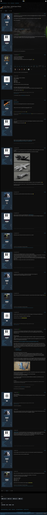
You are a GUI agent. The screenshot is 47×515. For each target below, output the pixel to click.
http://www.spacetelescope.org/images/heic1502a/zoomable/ (23, 247)
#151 (45, 252)
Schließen (45, 513)
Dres (24, 66)
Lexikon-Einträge (4, 50)
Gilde (7, 504)
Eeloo (29, 66)
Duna (22, 66)
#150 (45, 233)
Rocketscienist (23, 95)
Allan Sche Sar (23, 386)
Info (13, 504)
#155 (45, 329)
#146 (45, 119)
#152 (45, 272)
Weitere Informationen (40, 513)
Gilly (19, 66)
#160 (45, 471)
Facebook (17, 348)
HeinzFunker (22, 29)
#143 (45, 54)
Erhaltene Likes (4, 86)
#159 (45, 450)
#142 (45, 34)
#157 (45, 409)
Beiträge (3, 68)
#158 (45, 430)
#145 (45, 100)
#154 (45, 312)
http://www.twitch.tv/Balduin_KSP (26, 113)
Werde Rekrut (16, 93)
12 (9, 10)
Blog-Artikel (3, 70)
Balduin (6, 7)
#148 (45, 192)
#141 (45, 13)
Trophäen (3, 67)
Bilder (3, 69)
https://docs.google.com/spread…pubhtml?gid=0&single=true (28, 341)
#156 (45, 392)
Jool (26, 66)
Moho (15, 66)
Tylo (36, 65)
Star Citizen (3, 504)
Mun (43, 66)
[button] (46, 1)
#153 (45, 293)
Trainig (10, 504)
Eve (17, 66)
